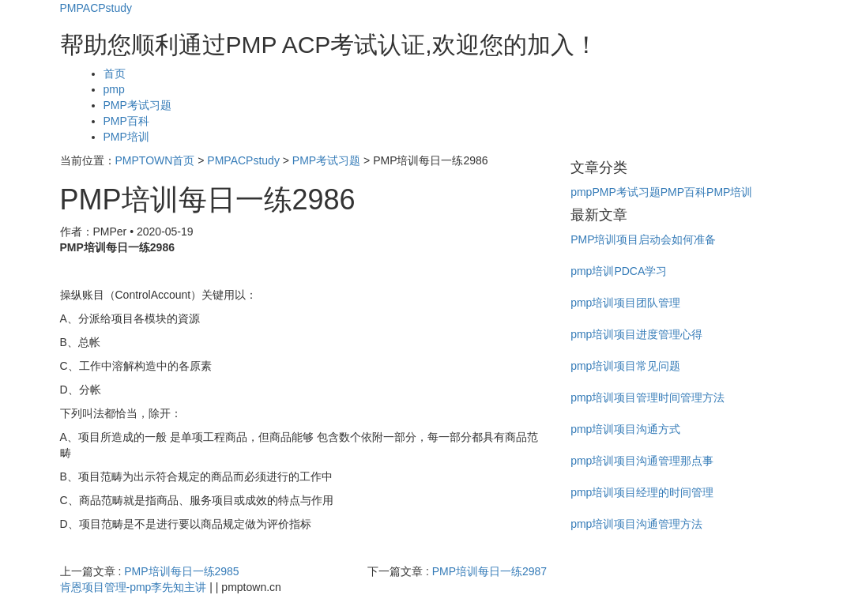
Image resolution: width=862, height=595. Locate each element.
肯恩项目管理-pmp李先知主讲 (133, 587)
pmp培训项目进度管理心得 (636, 334)
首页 (115, 73)
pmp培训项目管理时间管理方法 (647, 397)
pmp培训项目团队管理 (625, 302)
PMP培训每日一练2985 (181, 571)
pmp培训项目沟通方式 (625, 429)
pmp (114, 89)
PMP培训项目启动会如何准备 (643, 239)
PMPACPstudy (96, 8)
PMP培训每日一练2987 (489, 571)
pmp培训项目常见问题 (625, 366)
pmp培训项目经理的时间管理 (641, 492)
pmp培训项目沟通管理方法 (636, 524)
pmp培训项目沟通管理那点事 (641, 460)
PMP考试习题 (137, 105)
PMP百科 (126, 121)
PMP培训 (126, 136)
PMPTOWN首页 (155, 160)
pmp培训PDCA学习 (618, 271)
